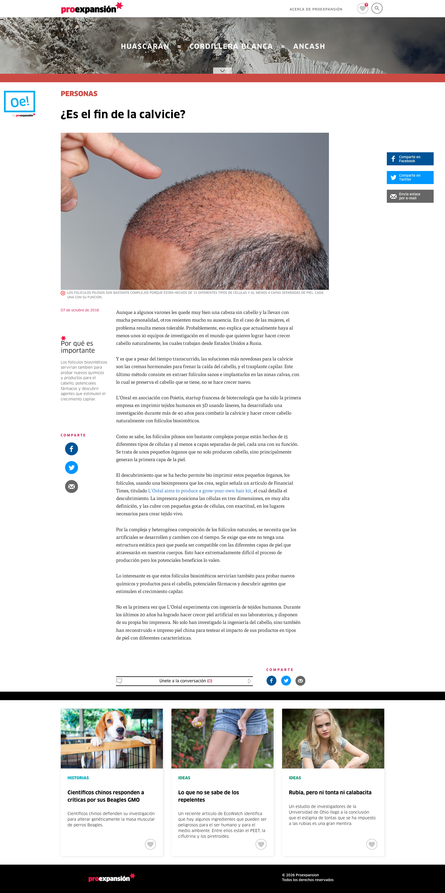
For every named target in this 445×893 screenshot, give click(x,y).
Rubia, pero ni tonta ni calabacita (330, 792)
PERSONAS (79, 94)
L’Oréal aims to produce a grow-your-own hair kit (199, 490)
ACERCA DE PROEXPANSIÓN (316, 9)
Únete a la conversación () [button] (185, 681)
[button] (410, 196)
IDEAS (184, 778)
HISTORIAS (78, 778)
